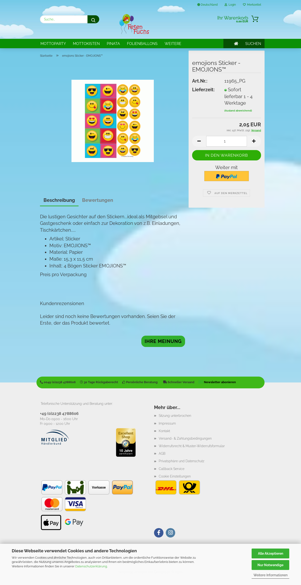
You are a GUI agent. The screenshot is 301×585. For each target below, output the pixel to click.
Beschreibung (59, 200)
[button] (199, 141)
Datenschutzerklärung (91, 566)
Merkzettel (252, 4)
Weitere (173, 43)
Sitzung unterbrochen (175, 416)
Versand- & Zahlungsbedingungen (185, 438)
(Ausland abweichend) (238, 110)
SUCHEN (253, 43)
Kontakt (164, 431)
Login (230, 4)
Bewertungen (97, 200)
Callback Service (171, 469)
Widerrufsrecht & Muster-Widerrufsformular (192, 446)
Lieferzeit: (203, 89)
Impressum (167, 423)
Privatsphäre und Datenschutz (181, 461)
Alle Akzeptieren (270, 553)
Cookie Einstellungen (175, 476)
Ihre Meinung (163, 341)
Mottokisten (86, 43)
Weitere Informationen (270, 575)
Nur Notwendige (270, 565)
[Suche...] (93, 19)
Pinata (113, 43)
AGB (162, 453)
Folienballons (142, 43)
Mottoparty (53, 43)
